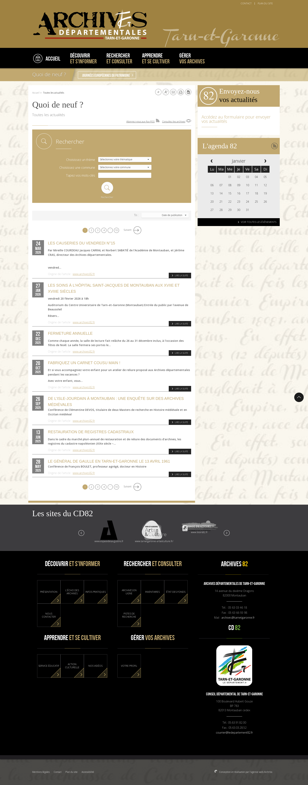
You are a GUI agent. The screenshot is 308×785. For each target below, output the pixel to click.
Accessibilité (88, 772)
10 (116, 230)
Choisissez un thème (80, 160)
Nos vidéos (95, 665)
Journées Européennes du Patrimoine (106, 75)
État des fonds (175, 592)
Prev (81, 533)
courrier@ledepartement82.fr (234, 732)
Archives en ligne (129, 592)
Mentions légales (41, 772)
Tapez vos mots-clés (80, 175)
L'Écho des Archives (72, 592)
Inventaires (152, 592)
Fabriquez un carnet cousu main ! (84, 363)
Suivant (127, 230)
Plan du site (71, 772)
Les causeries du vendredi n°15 (81, 243)
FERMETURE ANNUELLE (70, 333)
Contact (57, 772)
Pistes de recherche (129, 615)
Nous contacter (49, 615)
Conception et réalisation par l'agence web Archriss (245, 772)
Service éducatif (48, 665)
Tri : (136, 215)
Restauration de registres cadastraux (91, 432)
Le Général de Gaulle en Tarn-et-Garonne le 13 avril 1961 (109, 461)
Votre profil (129, 665)
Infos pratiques (95, 592)
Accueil (35, 92)
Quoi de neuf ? (49, 74)
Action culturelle (72, 666)
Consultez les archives (173, 121)
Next (226, 533)
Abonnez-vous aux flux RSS (140, 121)
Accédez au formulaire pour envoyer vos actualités (236, 119)
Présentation (48, 592)
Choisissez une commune (77, 168)
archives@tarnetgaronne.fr (238, 617)
